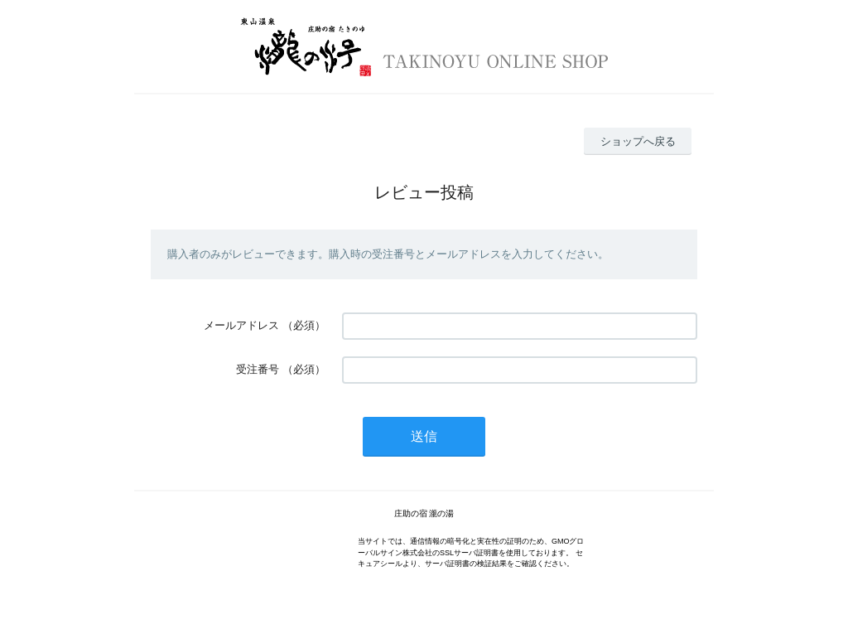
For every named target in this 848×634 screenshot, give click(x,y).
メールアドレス (241, 325)
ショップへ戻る (638, 141)
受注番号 (257, 369)
